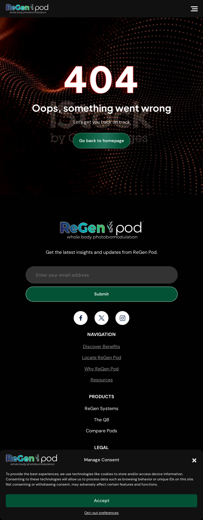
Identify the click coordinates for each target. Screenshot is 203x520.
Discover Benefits (101, 346)
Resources (101, 380)
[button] (194, 460)
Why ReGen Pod (101, 369)
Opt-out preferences (101, 512)
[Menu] (194, 8)
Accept (101, 501)
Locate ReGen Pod (101, 357)
